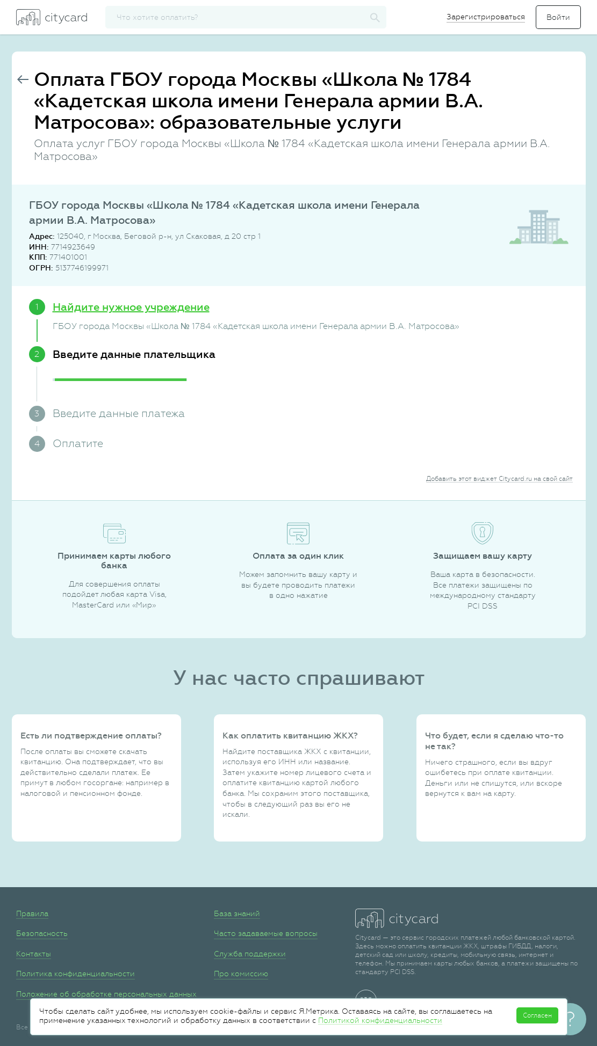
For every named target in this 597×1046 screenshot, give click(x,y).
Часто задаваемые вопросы (266, 933)
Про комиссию (241, 973)
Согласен (537, 1015)
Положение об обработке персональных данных (106, 994)
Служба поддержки (250, 953)
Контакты (33, 953)
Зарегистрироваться (486, 16)
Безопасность (42, 933)
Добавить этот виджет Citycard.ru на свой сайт (499, 478)
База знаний (237, 913)
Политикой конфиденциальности (380, 1020)
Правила (32, 913)
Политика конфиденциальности (75, 973)
